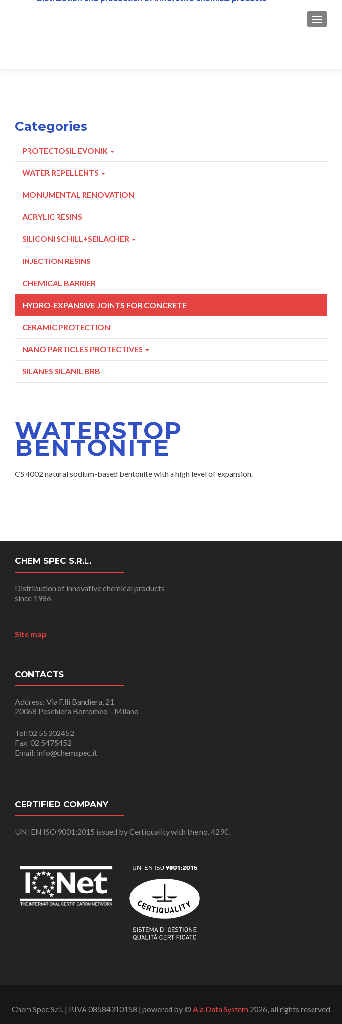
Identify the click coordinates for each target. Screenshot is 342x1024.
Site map (31, 634)
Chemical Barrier (59, 283)
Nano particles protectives (85, 349)
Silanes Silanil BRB (61, 371)
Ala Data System (220, 1009)
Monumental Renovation (78, 194)
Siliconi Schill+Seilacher (79, 238)
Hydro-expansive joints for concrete (104, 305)
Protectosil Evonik (68, 150)
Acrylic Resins (52, 216)
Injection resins (56, 260)
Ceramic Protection (66, 327)
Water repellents (63, 172)
